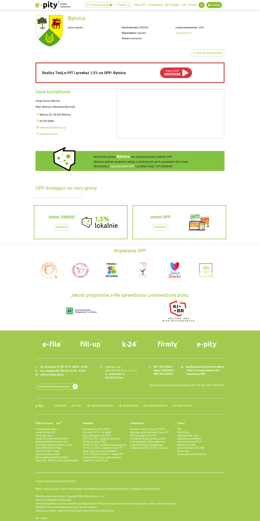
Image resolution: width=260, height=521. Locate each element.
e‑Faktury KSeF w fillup (47, 451)
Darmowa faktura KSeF (47, 454)
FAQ (179, 429)
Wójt (38, 106)
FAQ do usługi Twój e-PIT (143, 435)
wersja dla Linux (44, 435)
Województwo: (129, 33)
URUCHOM (172, 72)
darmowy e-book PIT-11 (189, 441)
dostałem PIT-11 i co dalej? (97, 432)
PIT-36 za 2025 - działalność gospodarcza (105, 445)
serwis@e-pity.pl (55, 374)
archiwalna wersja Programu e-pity (53, 445)
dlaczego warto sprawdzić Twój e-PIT (149, 432)
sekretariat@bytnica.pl (53, 127)
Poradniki (88, 423)
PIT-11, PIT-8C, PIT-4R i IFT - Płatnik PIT (103, 454)
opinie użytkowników (102, 405)
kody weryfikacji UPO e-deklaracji (147, 441)
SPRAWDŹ (62, 227)
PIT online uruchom (97, 4)
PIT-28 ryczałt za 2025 (94, 441)
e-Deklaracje (155, 4)
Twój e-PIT (140, 4)
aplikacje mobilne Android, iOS (51, 441)
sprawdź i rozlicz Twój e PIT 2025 (147, 429)
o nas (78, 405)
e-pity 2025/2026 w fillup (48, 448)
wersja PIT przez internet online (52, 438)
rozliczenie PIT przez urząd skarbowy (102, 457)
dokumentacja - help (188, 435)
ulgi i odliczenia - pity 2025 (97, 435)
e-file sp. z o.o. (97, 496)
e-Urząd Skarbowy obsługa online (147, 438)
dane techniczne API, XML (191, 448)
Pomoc (192, 4)
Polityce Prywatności (109, 503)
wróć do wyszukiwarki (209, 53)
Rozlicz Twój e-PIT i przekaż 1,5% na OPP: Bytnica (84, 73)
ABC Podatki (171, 4)
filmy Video (183, 432)
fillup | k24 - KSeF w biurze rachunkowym (56, 460)
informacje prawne (157, 405)
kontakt (62, 405)
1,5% (184, 4)
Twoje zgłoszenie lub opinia (191, 454)
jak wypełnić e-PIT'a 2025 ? (97, 429)
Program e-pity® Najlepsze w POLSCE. (55, 481)
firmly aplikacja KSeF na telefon (52, 457)
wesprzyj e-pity (130, 405)
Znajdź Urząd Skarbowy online (53, 386)
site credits (41, 518)
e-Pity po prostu (52, 5)
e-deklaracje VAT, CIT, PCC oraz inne (149, 448)
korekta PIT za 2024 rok (95, 460)
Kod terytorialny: (130, 27)
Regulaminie (89, 503)
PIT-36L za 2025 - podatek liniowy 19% (103, 448)
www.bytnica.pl (183, 33)
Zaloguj (216, 4)
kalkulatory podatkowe (189, 438)
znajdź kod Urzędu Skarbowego (146, 445)
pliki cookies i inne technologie (159, 503)
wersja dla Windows (46, 429)
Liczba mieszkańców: (187, 27)
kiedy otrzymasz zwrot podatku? (100, 451)
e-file (39, 406)
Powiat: (126, 38)
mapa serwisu (184, 405)
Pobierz (122, 4)
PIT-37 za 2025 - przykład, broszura (101, 438)
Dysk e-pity (183, 451)
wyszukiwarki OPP (122, 166)
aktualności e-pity (186, 445)
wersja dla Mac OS (45, 432)
